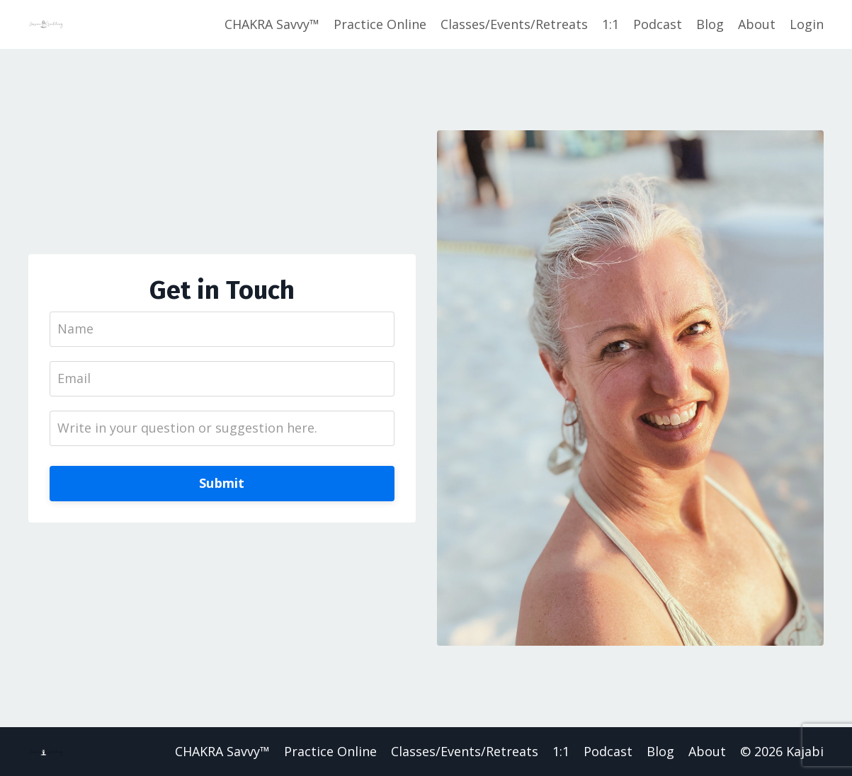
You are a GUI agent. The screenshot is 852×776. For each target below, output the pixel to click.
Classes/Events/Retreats (514, 24)
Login (807, 24)
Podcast (657, 24)
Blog (710, 24)
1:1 (610, 24)
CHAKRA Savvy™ (272, 24)
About (757, 24)
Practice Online (380, 24)
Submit (222, 482)
